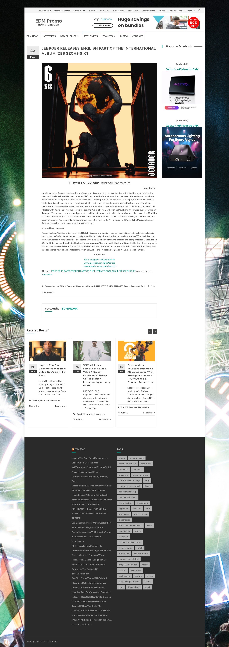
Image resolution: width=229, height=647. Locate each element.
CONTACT (190, 10)
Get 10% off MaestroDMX (182, 69)
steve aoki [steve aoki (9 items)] (136, 570)
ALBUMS (61, 286)
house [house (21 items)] (138, 531)
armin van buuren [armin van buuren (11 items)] (127, 463)
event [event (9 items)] (149, 525)
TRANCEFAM (108, 36)
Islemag (30, 641)
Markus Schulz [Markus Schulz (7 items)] (141, 553)
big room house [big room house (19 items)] (140, 475)
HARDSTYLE (102, 286)
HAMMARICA (45, 10)
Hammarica (47, 274)
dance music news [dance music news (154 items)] (127, 497)
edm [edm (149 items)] (148, 508)
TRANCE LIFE (79, 10)
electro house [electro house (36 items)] (140, 514)
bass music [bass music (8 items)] (146, 463)
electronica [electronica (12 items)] (124, 519)
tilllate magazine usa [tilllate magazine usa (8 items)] (129, 581)
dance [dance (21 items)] (148, 486)
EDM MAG (104, 10)
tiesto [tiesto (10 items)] (150, 576)
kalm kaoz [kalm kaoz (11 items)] (124, 553)
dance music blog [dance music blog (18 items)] (127, 491)
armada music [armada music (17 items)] (137, 458)
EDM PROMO (48, 292)
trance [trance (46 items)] (147, 581)
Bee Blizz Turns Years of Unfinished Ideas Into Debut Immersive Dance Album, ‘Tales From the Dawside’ (89, 583)
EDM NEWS (32, 36)
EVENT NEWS (91, 36)
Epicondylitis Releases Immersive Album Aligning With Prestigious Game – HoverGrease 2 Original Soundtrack (91, 490)
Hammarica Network (85, 286)
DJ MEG (124, 36)
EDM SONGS (118, 10)
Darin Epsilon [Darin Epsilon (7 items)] (125, 503)
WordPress (52, 641)
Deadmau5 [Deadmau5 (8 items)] (142, 503)
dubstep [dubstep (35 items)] (137, 508)
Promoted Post (138, 286)
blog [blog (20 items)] (147, 480)
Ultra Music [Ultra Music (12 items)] (134, 587)
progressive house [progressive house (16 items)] (128, 564)
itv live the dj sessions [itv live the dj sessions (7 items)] (130, 542)
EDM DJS (93, 10)
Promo (127, 286)
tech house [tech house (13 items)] (124, 576)
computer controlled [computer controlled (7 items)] (129, 486)
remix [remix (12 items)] (145, 564)
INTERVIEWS (49, 36)
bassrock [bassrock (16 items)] (123, 469)
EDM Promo (48, 21)
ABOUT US (133, 10)
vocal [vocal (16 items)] (147, 587)
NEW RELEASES (68, 36)
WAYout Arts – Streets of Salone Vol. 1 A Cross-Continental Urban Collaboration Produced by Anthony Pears (97, 375)
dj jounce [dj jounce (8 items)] (123, 508)
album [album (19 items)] (122, 458)
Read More (60, 406)
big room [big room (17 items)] (123, 475)
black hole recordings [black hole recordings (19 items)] (129, 480)
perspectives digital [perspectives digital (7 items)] (129, 559)
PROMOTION (176, 10)
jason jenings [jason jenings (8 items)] (125, 548)
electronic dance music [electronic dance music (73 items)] (130, 525)
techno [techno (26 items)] (138, 576)
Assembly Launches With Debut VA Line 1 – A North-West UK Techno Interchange (91, 536)
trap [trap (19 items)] (121, 587)
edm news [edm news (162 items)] (124, 514)
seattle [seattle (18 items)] (122, 570)
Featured (71, 286)
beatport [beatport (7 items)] (137, 469)
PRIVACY (163, 10)
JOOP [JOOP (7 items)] (140, 548)
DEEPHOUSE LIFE (62, 10)
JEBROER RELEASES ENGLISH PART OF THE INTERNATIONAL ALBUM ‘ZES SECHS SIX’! (93, 271)
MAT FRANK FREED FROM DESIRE (89, 508)
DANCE (35, 400)
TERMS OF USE (148, 10)
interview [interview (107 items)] (123, 536)
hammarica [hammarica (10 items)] (124, 531)
